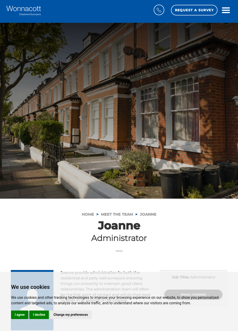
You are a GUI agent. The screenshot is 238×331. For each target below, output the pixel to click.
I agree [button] (20, 314)
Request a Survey (194, 10)
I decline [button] (39, 314)
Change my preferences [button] (70, 314)
